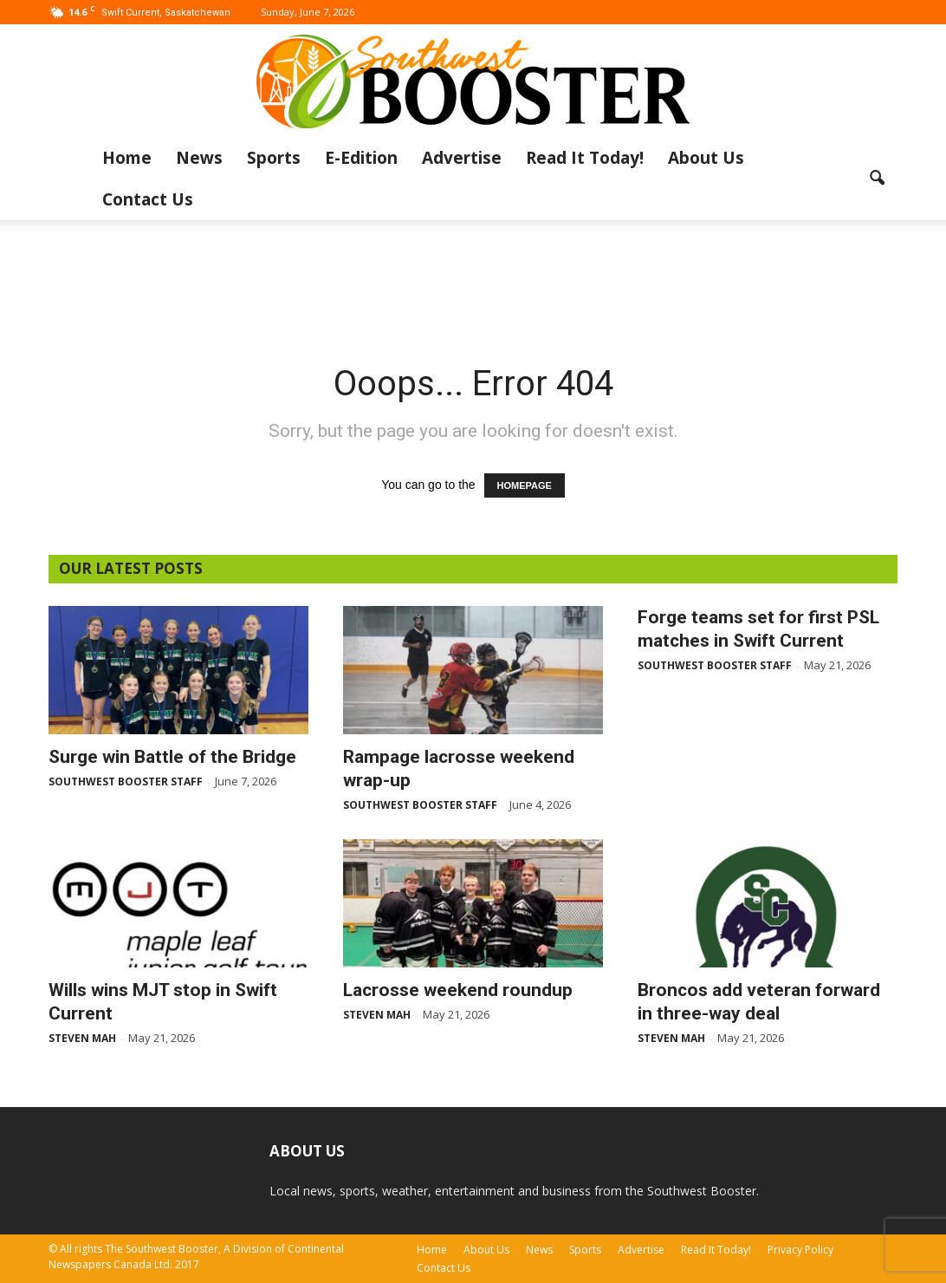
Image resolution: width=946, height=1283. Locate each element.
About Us (706, 158)
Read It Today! (585, 158)
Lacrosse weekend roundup (458, 990)
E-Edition (361, 158)
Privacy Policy (800, 1249)
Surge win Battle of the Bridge (172, 756)
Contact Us (147, 199)
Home (127, 158)
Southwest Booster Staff (126, 781)
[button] (876, 178)
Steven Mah (82, 1038)
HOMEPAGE (524, 485)
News (199, 158)
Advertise (462, 158)
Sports (274, 158)
